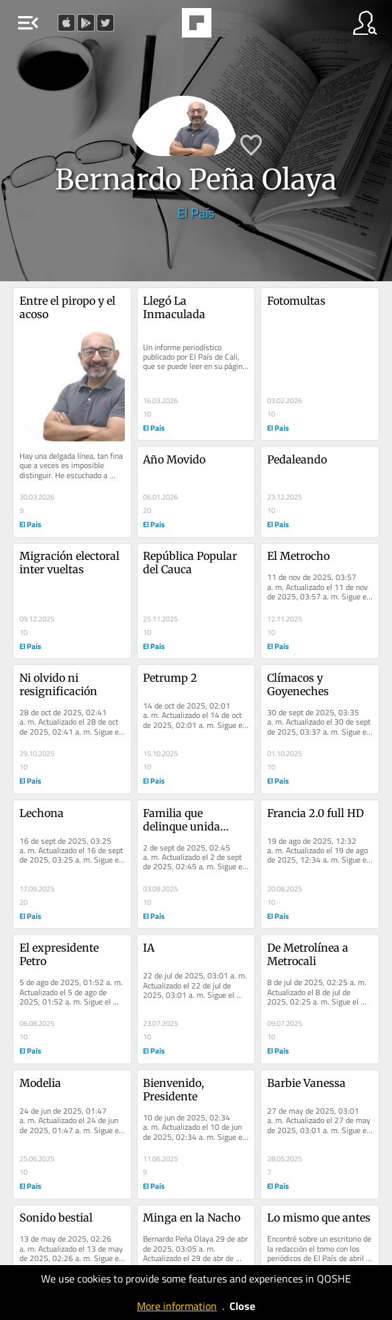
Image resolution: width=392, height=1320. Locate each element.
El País (195, 212)
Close (242, 1306)
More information (177, 1306)
